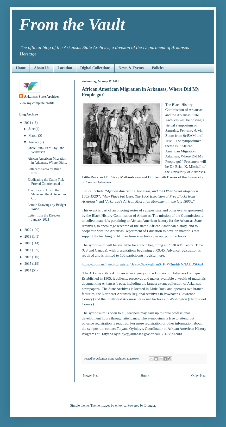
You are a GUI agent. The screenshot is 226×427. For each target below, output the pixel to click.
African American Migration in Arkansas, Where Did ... (47, 160)
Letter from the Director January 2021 (44, 217)
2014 (28, 270)
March (33, 135)
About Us (41, 68)
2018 (28, 243)
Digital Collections (95, 68)
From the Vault (72, 24)
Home (21, 68)
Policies (158, 68)
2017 (28, 250)
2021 (28, 123)
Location (64, 68)
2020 (28, 230)
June (31, 129)
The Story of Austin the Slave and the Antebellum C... (47, 194)
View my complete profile (37, 103)
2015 (28, 263)
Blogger (149, 405)
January (34, 142)
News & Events (131, 68)
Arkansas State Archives (41, 96)
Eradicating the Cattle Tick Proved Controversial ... (46, 182)
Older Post (198, 376)
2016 (28, 257)
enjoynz (120, 405)
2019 (28, 236)
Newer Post (91, 376)
